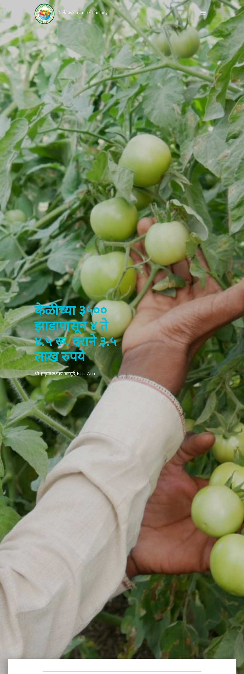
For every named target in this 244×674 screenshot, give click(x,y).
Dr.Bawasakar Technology (71, 12)
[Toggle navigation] (203, 13)
